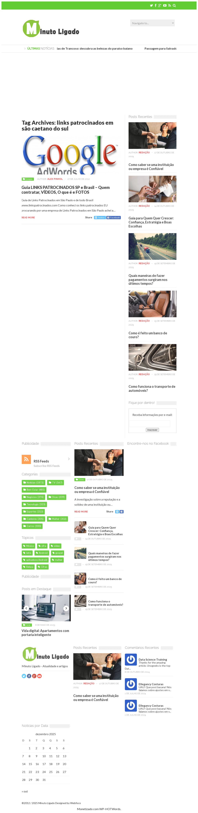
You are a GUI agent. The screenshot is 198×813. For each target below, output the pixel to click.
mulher (57, 561)
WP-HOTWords (109, 809)
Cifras (42, 568)
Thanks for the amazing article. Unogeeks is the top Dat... (147, 667)
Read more (26, 217)
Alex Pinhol (53, 179)
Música (28, 547)
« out (25, 793)
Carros (30, 527)
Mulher (55, 520)
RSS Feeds (41, 463)
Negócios (32, 498)
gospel (57, 554)
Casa (28, 626)
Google (27, 179)
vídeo (55, 547)
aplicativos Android (35, 561)
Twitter (98, 217)
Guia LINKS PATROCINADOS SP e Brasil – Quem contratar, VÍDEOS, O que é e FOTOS (64, 190)
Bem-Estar (32, 491)
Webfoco (75, 803)
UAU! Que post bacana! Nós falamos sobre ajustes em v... (155, 690)
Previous (26, 610)
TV (53, 484)
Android (42, 554)
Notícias (31, 484)
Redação (144, 154)
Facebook (112, 217)
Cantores (32, 520)
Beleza (28, 568)
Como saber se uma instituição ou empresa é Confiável (151, 168)
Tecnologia (32, 506)
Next (66, 610)
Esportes (31, 513)
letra (27, 554)
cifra (42, 547)
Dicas (55, 498)
